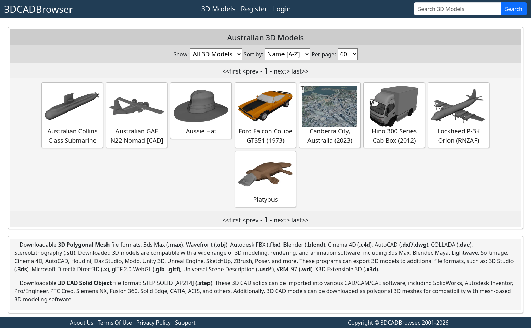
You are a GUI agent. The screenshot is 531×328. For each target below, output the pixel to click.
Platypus (265, 179)
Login (282, 8)
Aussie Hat (201, 110)
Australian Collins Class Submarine (72, 115)
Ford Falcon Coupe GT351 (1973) (265, 115)
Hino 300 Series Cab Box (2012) (394, 115)
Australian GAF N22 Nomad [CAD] (136, 115)
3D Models (218, 8)
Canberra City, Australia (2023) (329, 115)
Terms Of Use (115, 322)
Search (513, 9)
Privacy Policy (153, 322)
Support (185, 322)
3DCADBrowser (38, 8)
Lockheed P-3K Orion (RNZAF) (458, 115)
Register (254, 8)
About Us (81, 322)
